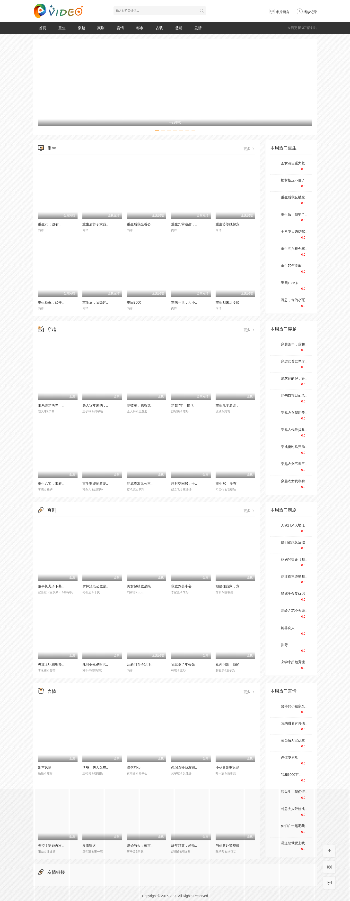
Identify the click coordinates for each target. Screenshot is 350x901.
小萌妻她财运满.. (228, 767)
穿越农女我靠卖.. (294, 481)
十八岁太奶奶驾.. (294, 231)
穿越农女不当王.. (294, 464)
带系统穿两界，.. (51, 405)
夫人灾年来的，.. (95, 405)
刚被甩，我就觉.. (140, 405)
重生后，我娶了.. (294, 214)
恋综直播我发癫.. (184, 767)
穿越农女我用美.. (294, 413)
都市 (139, 28)
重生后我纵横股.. (294, 197)
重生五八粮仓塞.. (294, 249)
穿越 (81, 28)
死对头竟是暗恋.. (95, 664)
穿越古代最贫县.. (294, 430)
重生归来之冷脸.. (228, 302)
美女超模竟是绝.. (140, 586)
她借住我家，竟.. (228, 586)
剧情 (198, 28)
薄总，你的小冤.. (294, 300)
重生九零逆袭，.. (184, 224)
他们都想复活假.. (294, 542)
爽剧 (101, 28)
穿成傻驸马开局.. (294, 447)
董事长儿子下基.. (51, 586)
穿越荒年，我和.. (294, 344)
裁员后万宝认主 (293, 740)
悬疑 (178, 28)
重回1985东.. (291, 283)
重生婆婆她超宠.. (228, 224)
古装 (159, 28)
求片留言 (279, 12)
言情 (120, 28)
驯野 (284, 645)
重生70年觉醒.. (292, 266)
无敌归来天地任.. (294, 525)
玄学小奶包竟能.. (294, 662)
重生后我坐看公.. (140, 224)
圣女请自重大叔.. (294, 163)
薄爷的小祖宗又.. (294, 706)
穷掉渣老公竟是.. (95, 586)
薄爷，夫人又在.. (95, 767)
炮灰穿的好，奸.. (294, 378)
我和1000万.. (291, 775)
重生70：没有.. (49, 224)
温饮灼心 (133, 767)
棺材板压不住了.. (294, 180)
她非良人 (288, 628)
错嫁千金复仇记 (293, 593)
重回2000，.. (137, 302)
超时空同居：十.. (184, 483)
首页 (42, 28)
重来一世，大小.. (184, 302)
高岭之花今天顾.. (294, 611)
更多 (249, 149)
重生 (62, 28)
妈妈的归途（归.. (294, 559)
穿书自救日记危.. (294, 395)
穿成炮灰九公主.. (140, 483)
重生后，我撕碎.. (95, 302)
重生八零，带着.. (51, 483)
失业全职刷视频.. (51, 664)
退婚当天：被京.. (140, 845)
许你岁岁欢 (289, 757)
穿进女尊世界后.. (294, 361)
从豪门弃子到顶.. (140, 664)
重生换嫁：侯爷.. (51, 302)
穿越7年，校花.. (183, 405)
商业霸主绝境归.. (294, 576)
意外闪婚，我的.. (228, 664)
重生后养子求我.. (95, 224)
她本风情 (45, 767)
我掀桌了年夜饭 (183, 664)
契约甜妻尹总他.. (294, 723)
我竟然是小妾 (181, 586)
